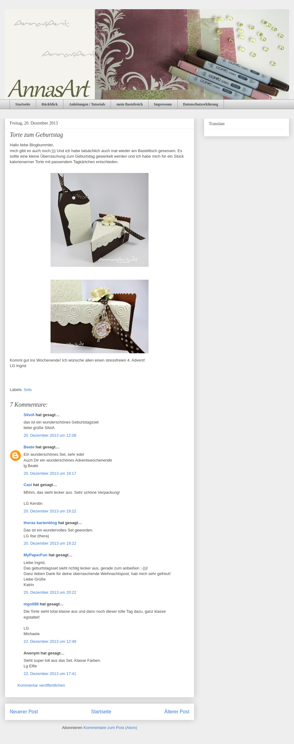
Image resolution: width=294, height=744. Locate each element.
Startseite (22, 104)
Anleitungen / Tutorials (87, 104)
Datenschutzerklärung (200, 104)
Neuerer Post (24, 711)
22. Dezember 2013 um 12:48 (50, 641)
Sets (28, 389)
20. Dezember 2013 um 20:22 (50, 592)
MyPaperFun (35, 555)
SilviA (29, 414)
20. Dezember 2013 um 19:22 (50, 511)
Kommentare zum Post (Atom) (110, 727)
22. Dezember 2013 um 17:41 (50, 673)
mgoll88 (31, 604)
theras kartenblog (40, 522)
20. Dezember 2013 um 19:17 (50, 473)
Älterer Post (176, 711)
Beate (29, 447)
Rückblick (50, 104)
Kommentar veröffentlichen (41, 685)
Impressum (163, 104)
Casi (28, 484)
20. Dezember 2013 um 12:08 (50, 435)
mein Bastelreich (129, 104)
